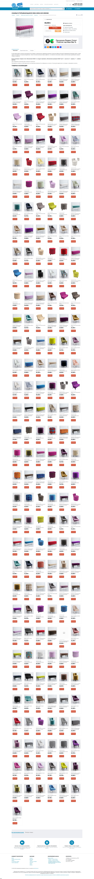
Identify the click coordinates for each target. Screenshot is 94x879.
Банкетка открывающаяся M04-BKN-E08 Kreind (64, 706)
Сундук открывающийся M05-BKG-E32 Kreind (63, 326)
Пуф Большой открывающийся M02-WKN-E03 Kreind (16, 169)
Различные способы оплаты (70, 30)
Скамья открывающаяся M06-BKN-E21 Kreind (40, 684)
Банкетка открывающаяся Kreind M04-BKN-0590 (64, 641)
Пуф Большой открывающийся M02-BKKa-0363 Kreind (28, 125)
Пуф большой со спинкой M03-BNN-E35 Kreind (40, 281)
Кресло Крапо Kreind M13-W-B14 (75, 706)
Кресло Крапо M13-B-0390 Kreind (16, 259)
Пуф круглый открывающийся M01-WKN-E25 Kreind (28, 192)
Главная (13, 15)
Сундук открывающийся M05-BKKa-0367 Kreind (52, 326)
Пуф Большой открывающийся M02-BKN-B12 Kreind (63, 550)
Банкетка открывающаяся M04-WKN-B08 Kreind (75, 214)
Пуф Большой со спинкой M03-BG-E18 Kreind (40, 505)
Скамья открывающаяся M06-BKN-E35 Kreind (28, 415)
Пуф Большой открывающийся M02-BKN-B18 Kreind (63, 371)
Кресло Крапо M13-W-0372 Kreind (52, 281)
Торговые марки (79, 0)
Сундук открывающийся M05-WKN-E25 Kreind (52, 460)
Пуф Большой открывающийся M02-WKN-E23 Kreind (52, 662)
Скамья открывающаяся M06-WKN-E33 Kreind (28, 549)
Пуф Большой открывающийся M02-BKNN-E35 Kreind (16, 707)
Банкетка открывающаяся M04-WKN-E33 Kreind (40, 348)
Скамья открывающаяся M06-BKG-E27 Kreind (75, 549)
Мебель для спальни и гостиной (27, 15)
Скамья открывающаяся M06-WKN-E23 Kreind (17, 639)
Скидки (32, 50)
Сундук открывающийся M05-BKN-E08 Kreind (75, 80)
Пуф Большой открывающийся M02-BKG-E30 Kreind (63, 259)
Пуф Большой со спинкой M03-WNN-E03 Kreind (52, 125)
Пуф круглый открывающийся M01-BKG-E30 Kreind (52, 259)
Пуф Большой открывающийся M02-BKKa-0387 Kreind (40, 572)
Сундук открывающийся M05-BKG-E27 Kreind (28, 236)
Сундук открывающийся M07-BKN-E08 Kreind (63, 125)
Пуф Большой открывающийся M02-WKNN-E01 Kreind (40, 662)
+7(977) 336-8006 (78, 4)
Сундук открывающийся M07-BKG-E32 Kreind (17, 102)
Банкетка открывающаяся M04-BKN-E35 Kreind (52, 684)
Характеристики (24, 50)
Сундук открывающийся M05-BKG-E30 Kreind (52, 169)
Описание (15, 50)
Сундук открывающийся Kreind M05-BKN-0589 (75, 729)
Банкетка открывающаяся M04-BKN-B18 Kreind (17, 684)
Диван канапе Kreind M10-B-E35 (28, 684)
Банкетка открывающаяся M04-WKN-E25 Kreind (40, 460)
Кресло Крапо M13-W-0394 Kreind (75, 147)
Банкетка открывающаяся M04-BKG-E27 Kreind (17, 616)
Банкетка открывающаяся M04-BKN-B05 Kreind (64, 662)
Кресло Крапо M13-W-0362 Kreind (28, 393)
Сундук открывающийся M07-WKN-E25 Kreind (75, 259)
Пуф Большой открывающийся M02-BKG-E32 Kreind (52, 393)
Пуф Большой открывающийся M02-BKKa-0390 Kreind (75, 415)
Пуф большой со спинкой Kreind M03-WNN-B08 (52, 729)
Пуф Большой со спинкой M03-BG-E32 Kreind (52, 147)
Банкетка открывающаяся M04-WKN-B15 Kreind (40, 236)
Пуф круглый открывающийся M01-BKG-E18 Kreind (28, 438)
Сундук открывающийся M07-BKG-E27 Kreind (52, 102)
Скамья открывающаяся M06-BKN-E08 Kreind (63, 415)
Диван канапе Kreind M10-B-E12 (28, 639)
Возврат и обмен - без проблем (71, 28)
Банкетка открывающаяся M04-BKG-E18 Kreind (17, 348)
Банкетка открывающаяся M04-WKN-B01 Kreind (52, 370)
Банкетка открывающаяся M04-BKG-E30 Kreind (40, 639)
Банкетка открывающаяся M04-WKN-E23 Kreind (29, 281)
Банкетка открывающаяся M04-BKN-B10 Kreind (17, 527)
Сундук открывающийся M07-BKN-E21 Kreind (40, 415)
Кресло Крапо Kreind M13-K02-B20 (75, 639)
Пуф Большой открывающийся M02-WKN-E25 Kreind (16, 460)
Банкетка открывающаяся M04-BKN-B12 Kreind (75, 438)
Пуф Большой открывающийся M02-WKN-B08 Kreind (16, 214)
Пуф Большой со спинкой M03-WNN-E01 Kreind (75, 169)
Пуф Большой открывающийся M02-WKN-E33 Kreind (52, 505)
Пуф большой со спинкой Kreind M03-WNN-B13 (17, 751)
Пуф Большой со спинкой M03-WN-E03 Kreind (40, 259)
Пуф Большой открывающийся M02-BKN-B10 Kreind (28, 460)
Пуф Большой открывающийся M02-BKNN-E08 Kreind (63, 169)
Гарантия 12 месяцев (69, 27)
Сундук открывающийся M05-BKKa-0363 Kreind (17, 438)
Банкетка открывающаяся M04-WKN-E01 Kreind (17, 415)
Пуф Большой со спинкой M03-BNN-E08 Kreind (64, 393)
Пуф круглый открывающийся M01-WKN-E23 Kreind (75, 662)
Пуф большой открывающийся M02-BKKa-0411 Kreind (16, 482)
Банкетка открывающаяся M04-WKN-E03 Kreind (40, 594)
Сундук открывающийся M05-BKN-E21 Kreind (17, 326)
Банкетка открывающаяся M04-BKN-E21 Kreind (17, 662)
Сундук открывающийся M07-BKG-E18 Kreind (40, 102)
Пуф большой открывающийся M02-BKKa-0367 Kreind (28, 594)
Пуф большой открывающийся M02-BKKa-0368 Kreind (52, 438)
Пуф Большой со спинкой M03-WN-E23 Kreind (52, 192)
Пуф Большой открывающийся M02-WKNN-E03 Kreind (75, 460)
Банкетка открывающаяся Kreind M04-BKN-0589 (29, 751)
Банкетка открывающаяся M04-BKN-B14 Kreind (64, 505)
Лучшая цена (67, 32)
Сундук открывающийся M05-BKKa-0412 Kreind (40, 482)
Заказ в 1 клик (58, 31)
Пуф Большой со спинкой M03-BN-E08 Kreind (29, 348)
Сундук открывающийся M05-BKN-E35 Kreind (63, 102)
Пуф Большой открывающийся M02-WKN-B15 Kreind (16, 594)
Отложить (47, 36)
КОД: (45, 19)
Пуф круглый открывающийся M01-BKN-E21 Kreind (40, 527)
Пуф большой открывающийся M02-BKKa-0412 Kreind (28, 505)
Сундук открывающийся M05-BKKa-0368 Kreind (75, 125)
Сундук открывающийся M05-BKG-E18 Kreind (52, 639)
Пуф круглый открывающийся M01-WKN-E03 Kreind (16, 304)
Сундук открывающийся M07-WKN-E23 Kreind (28, 303)
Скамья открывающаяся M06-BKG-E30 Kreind (17, 549)
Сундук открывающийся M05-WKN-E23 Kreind (28, 147)
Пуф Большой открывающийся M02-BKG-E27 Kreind (75, 482)
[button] (45, 47)
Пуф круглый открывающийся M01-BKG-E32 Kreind (52, 482)
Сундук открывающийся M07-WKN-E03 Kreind (63, 80)
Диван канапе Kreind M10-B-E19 (39, 706)
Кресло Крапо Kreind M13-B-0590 (28, 729)
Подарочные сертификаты (70, 0)
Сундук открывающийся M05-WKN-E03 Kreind (40, 303)
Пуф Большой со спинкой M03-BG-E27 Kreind (40, 729)
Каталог (16, 8)
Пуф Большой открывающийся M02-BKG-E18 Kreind (52, 527)
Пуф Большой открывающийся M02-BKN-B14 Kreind (40, 438)
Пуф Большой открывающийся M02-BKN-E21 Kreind (52, 348)
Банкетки (36, 15)
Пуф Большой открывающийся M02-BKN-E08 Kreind (16, 505)
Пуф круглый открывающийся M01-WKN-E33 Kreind (63, 617)
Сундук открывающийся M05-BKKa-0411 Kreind (63, 438)
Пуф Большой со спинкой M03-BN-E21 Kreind (75, 281)
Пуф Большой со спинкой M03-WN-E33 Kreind (40, 549)
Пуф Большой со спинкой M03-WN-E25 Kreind (75, 505)
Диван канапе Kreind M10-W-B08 (28, 706)
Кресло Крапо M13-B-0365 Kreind (63, 281)
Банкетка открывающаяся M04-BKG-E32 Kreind (75, 572)
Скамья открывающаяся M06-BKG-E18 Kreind (28, 482)
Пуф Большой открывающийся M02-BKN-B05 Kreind (63, 684)
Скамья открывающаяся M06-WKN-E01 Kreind (63, 192)
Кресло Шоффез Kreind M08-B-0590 (63, 729)
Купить (55, 27)
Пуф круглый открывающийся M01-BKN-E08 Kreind (63, 214)
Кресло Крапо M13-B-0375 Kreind (75, 192)
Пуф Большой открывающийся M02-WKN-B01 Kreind (52, 617)
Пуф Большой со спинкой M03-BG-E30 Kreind (29, 169)
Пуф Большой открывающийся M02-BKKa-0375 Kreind (40, 192)
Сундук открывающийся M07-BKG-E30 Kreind (52, 549)
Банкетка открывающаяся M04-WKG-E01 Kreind (17, 192)
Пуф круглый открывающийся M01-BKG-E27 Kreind (40, 617)
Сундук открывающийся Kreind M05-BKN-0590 (52, 706)
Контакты (75, 5)
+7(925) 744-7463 (78, 3)
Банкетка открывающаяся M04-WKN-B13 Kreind (64, 594)
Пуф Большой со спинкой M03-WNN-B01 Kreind (64, 572)
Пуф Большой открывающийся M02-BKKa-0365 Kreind (28, 662)
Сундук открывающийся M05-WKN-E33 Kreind (28, 370)
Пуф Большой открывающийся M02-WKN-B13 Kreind (28, 527)
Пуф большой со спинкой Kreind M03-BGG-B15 (75, 684)
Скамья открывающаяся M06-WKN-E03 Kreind (52, 572)
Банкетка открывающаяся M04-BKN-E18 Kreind (75, 594)
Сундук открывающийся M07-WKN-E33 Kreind (40, 393)
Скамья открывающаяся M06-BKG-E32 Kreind (40, 147)
